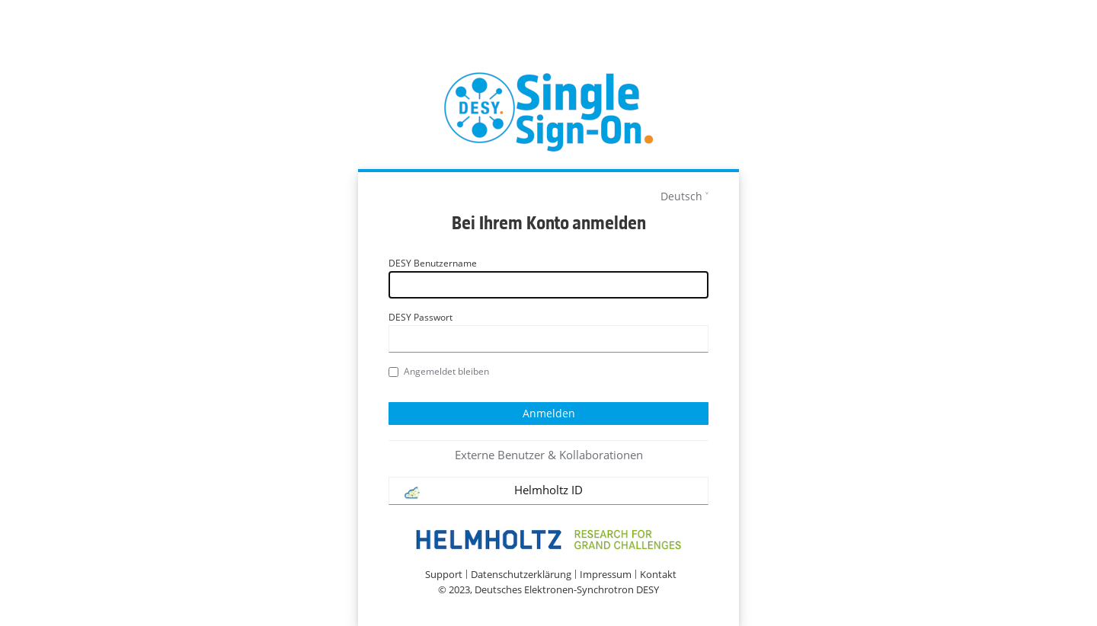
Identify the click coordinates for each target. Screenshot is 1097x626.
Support (443, 575)
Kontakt (658, 575)
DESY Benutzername (433, 263)
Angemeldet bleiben (439, 371)
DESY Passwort (421, 317)
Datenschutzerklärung (521, 575)
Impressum (606, 575)
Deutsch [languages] (681, 196)
